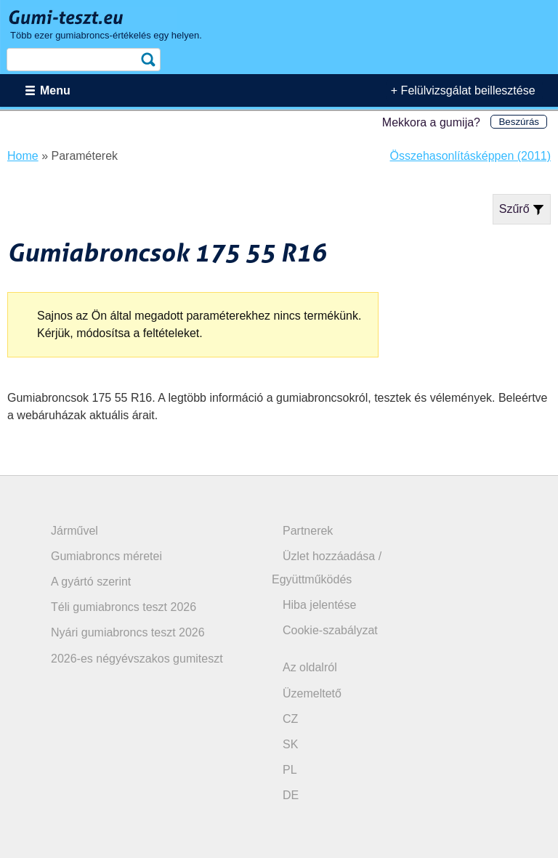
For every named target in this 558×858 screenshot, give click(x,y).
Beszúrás (518, 121)
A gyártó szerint (91, 581)
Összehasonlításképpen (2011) (470, 156)
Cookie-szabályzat (330, 630)
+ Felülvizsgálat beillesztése (463, 90)
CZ (290, 719)
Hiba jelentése (319, 605)
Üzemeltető (312, 693)
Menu (55, 90)
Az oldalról (310, 667)
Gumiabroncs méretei (106, 556)
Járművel (74, 531)
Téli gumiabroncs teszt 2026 (123, 607)
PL (290, 770)
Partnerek (308, 531)
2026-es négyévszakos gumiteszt (137, 658)
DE (291, 795)
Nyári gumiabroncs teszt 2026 (128, 632)
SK (290, 744)
